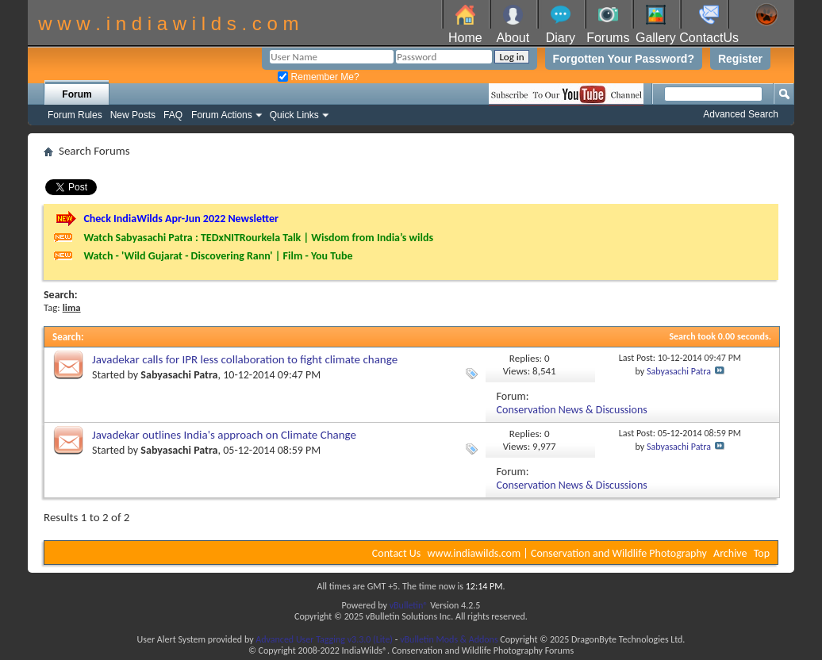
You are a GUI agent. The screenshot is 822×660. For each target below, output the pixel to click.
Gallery (656, 37)
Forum (76, 94)
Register (740, 58)
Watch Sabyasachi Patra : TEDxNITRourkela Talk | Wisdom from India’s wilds (258, 237)
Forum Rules (75, 115)
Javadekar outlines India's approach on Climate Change (224, 435)
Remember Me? (318, 76)
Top (762, 553)
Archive (730, 553)
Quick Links (294, 115)
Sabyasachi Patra (178, 375)
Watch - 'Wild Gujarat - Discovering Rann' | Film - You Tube (217, 256)
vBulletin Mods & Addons (448, 639)
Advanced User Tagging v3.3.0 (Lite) (324, 639)
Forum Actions (221, 115)
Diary (560, 37)
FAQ (172, 115)
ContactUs (709, 37)
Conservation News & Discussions (572, 409)
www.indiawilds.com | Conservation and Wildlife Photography (567, 553)
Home (465, 37)
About (512, 37)
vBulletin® (409, 605)
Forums (607, 37)
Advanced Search (740, 114)
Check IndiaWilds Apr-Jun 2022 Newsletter (180, 218)
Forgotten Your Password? (623, 58)
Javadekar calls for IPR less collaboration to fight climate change (245, 359)
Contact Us (396, 553)
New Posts (133, 115)
